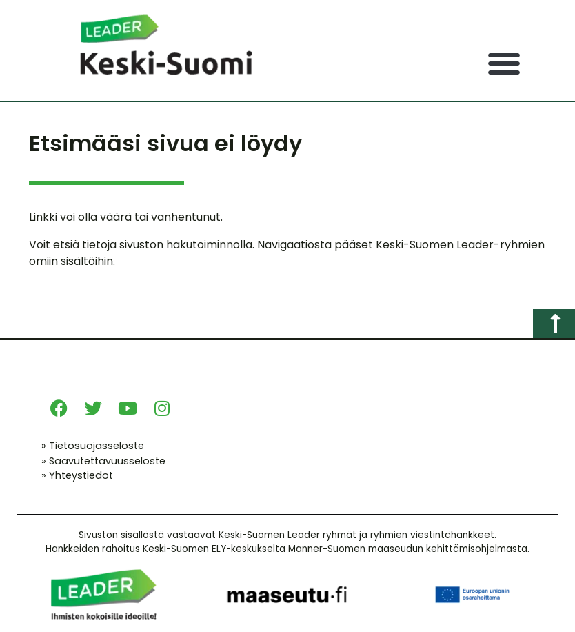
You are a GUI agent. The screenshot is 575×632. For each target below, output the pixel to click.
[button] (503, 64)
